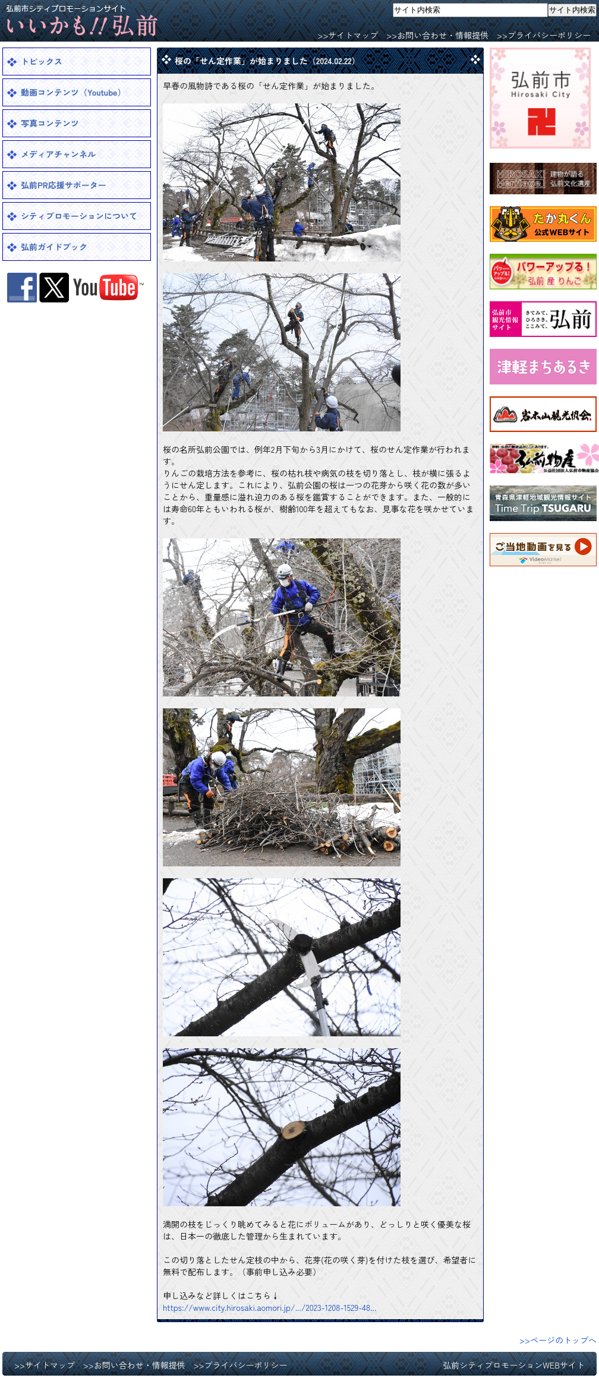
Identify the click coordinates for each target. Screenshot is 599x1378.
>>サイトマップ (347, 35)
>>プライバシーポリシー (544, 35)
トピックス (41, 61)
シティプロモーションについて (79, 216)
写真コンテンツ (50, 123)
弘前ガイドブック (54, 247)
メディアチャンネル (58, 154)
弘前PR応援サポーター (63, 185)
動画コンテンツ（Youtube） (73, 92)
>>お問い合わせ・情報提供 (437, 35)
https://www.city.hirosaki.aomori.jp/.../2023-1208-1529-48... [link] (269, 1307)
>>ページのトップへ (558, 1340)
